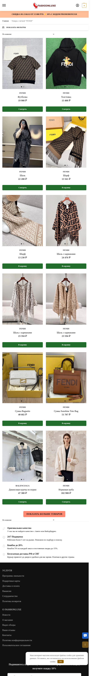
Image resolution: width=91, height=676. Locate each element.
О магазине (7, 620)
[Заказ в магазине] (28, 34)
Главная (5, 21)
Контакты (6, 635)
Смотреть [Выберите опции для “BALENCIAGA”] (22, 502)
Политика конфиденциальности (17, 640)
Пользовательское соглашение (16, 645)
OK (60, 661)
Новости (6, 615)
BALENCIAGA (22, 486)
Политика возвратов (11, 601)
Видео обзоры (9, 625)
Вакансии (6, 591)
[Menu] (7, 5)
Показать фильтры (14, 27)
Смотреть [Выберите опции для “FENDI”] (22, 109)
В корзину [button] (66, 188)
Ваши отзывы (8, 630)
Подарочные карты (11, 581)
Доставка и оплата (11, 586)
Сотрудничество (10, 596)
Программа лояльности (13, 576)
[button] (85, 635)
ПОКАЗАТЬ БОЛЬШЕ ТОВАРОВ (44, 514)
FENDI (22, 93)
